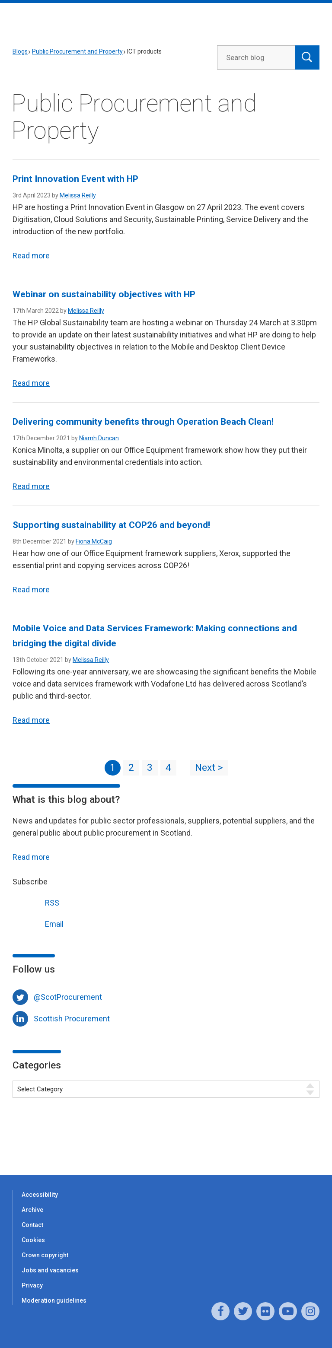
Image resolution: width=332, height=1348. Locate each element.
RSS (36, 901)
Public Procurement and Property (77, 51)
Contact (32, 1224)
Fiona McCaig (94, 541)
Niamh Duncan (99, 438)
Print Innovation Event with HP (75, 179)
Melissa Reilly (78, 195)
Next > (209, 767)
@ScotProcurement (68, 996)
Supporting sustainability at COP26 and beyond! (111, 525)
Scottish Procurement (72, 1018)
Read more (31, 255)
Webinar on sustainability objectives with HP (104, 294)
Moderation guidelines (54, 1300)
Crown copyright (45, 1255)
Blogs (20, 51)
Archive (32, 1209)
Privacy (32, 1285)
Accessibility (40, 1194)
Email (38, 923)
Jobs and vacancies (50, 1270)
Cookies (33, 1240)
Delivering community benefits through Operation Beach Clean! (143, 421)
